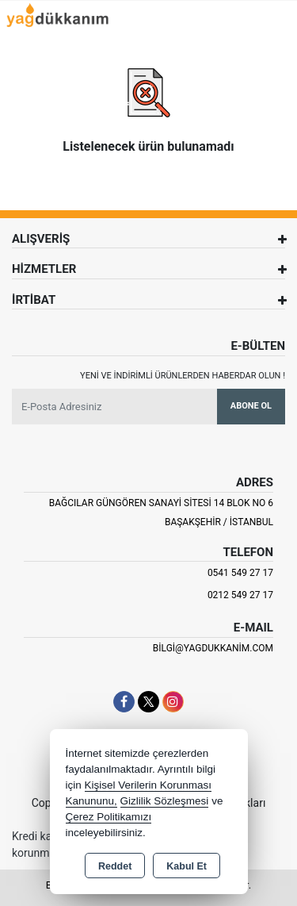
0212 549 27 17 (240, 595)
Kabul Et (186, 866)
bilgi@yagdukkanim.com (213, 648)
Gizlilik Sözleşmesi (164, 801)
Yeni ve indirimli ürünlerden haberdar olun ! (182, 375)
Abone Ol (251, 406)
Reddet (114, 866)
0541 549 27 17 (240, 572)
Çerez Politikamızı (109, 817)
